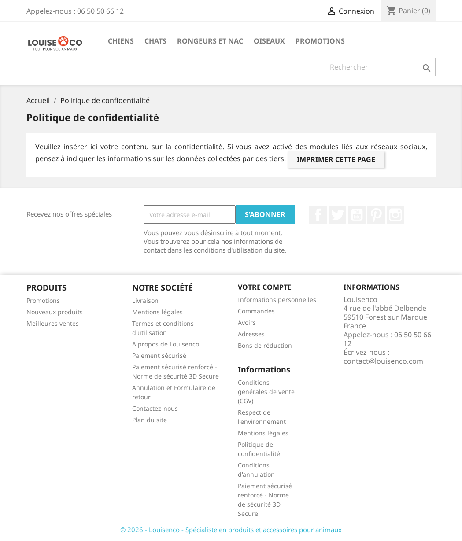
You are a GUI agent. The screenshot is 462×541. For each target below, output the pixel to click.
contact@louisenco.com (383, 361)
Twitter (337, 215)
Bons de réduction (265, 345)
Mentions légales (157, 312)
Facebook (318, 215)
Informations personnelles (277, 299)
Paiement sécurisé (159, 355)
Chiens (121, 41)
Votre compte (265, 287)
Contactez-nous (155, 408)
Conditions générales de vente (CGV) (266, 391)
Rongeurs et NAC (210, 41)
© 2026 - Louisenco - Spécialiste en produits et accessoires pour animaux (231, 529)
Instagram (395, 215)
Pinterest (376, 215)
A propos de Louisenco (165, 344)
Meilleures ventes (52, 323)
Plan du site (149, 420)
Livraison (145, 300)
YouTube (357, 215)
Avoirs (247, 322)
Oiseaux (269, 41)
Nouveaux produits (54, 312)
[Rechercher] (380, 67)
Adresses (251, 334)
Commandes (256, 311)
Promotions (320, 41)
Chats (155, 41)
